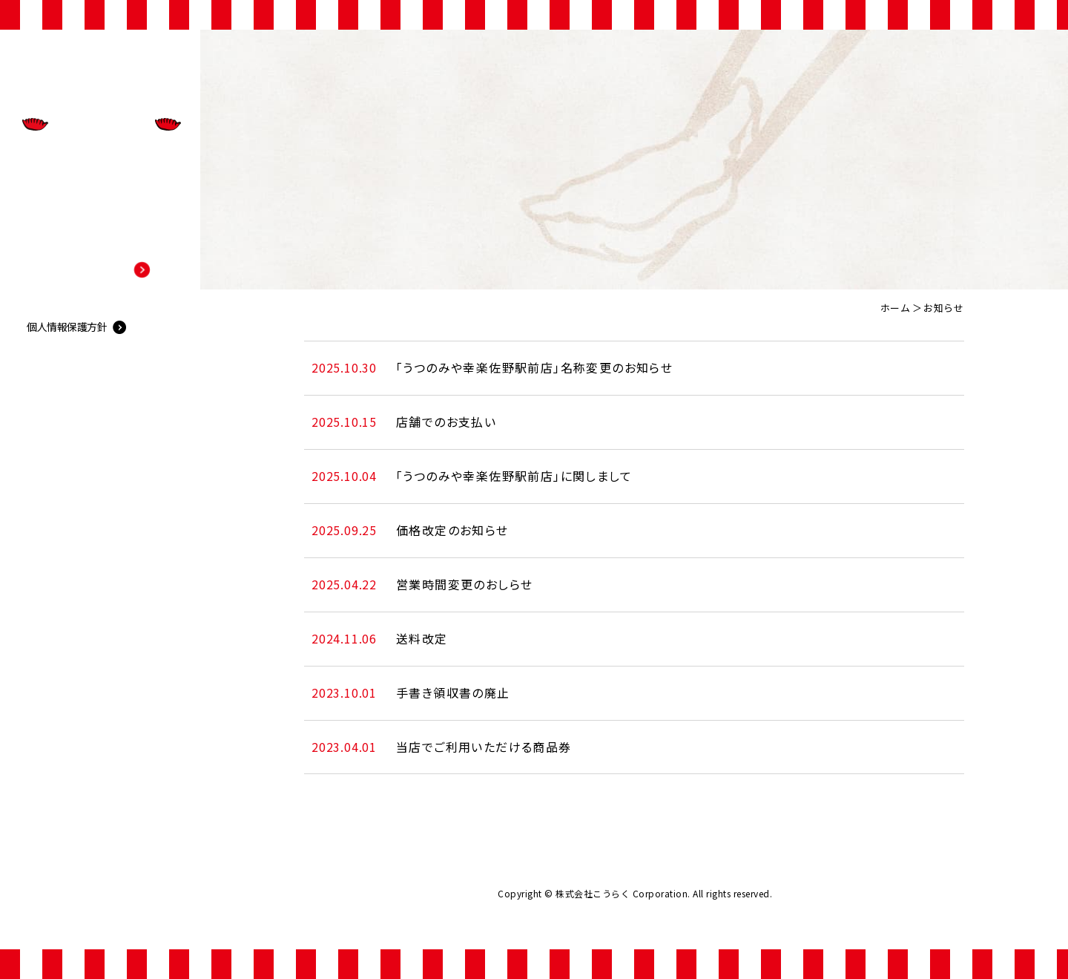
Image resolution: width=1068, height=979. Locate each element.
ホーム (895, 308)
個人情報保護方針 (67, 568)
